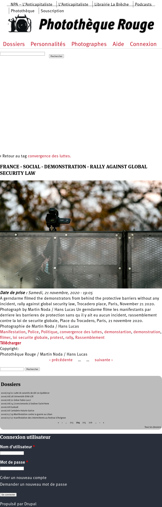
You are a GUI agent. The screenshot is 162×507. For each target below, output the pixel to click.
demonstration (146, 332)
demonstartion (117, 332)
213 (71, 423)
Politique (49, 332)
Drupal (30, 504)
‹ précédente (61, 360)
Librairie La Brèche (111, 5)
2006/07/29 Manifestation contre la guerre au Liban (26, 414)
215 (84, 423)
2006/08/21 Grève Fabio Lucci (16, 400)
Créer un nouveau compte (23, 478)
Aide (118, 44)
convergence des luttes (81, 332)
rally (69, 338)
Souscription (52, 11)
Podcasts (143, 5)
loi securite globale (30, 338)
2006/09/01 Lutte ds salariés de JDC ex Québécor (25, 393)
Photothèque (23, 11)
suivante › (104, 360)
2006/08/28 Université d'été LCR (17, 396)
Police (33, 332)
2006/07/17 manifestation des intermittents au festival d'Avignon (33, 418)
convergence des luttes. (49, 156)
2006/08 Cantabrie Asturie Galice (17, 411)
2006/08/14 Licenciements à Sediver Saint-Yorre (25, 404)
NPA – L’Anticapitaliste (31, 5)
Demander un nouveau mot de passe (33, 485)
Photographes (89, 44)
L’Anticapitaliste (73, 5)
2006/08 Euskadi (9, 407)
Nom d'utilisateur (17, 447)
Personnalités (48, 44)
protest (56, 338)
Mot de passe (14, 462)
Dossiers (14, 44)
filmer (5, 338)
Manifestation (12, 332)
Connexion (143, 44)
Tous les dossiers (153, 427)
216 (90, 423)
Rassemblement (90, 338)
